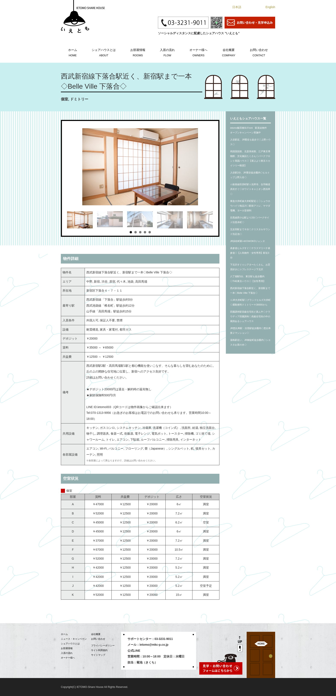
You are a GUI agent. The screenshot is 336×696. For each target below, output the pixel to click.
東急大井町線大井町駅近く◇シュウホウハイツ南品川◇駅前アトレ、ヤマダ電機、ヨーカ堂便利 (250, 206)
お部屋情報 (137, 52)
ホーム (72, 52)
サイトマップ (98, 655)
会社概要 (228, 52)
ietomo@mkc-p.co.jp (154, 644)
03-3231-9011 (163, 639)
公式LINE (134, 650)
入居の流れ (167, 52)
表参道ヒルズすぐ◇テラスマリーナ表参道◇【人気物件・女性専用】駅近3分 (250, 253)
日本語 (236, 7)
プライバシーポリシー (103, 645)
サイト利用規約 (99, 650)
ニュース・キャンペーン (74, 639)
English (270, 7)
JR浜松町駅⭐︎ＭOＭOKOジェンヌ (247, 241)
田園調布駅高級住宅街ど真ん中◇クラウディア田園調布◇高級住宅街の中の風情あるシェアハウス (250, 316)
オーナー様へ (198, 52)
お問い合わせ (259, 52)
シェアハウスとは (104, 52)
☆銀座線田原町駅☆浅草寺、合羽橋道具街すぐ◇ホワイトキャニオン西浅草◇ (250, 189)
